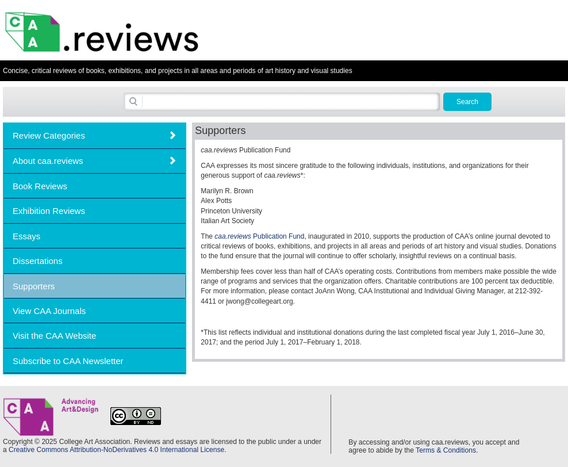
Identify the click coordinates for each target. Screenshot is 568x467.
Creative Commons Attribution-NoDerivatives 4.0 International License (116, 450)
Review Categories (49, 135)
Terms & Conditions (446, 450)
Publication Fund (259, 236)
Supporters (34, 286)
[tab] (94, 135)
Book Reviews (40, 186)
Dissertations (38, 261)
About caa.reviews (48, 161)
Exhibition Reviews (49, 211)
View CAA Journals (49, 311)
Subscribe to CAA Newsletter (68, 361)
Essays (26, 236)
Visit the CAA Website (54, 335)
